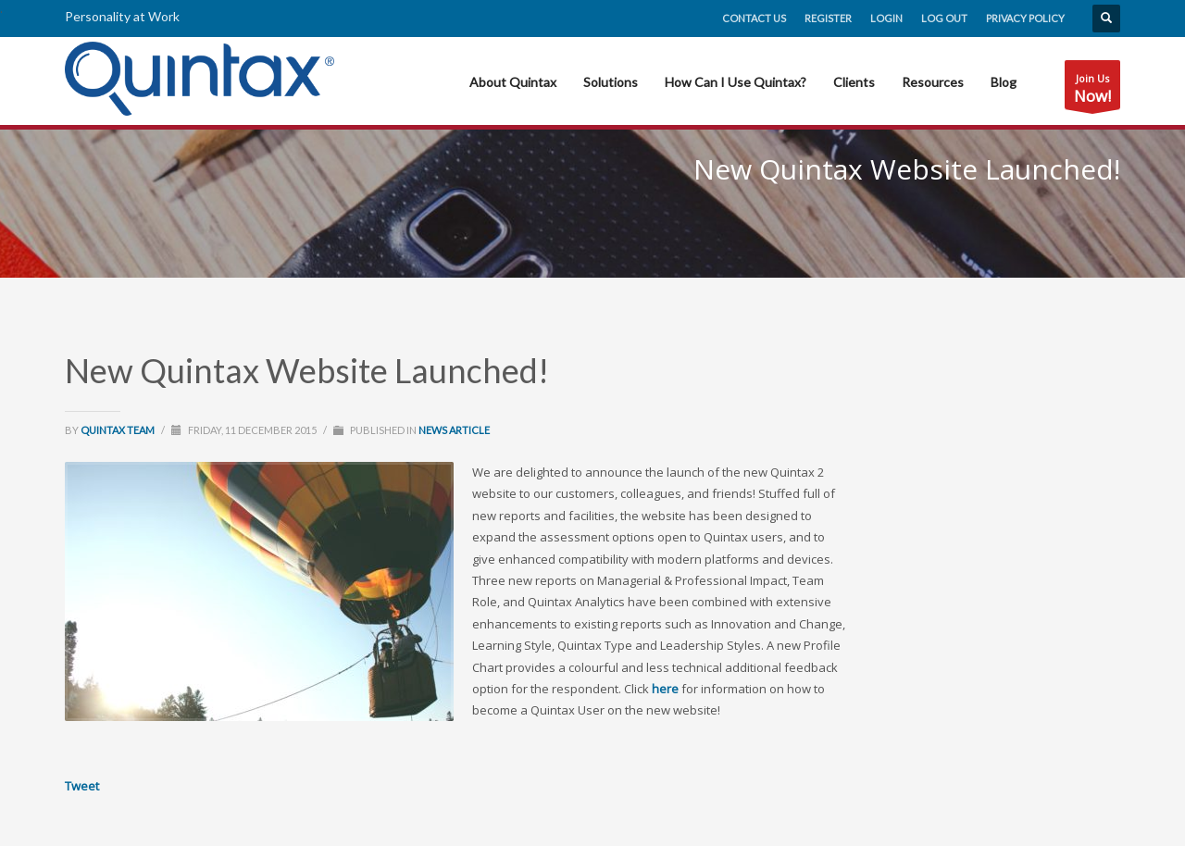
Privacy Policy (1025, 18)
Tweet (82, 786)
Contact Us (754, 18)
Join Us (1092, 90)
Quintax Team (118, 430)
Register (828, 18)
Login (886, 18)
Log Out (944, 18)
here (665, 688)
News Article (454, 430)
